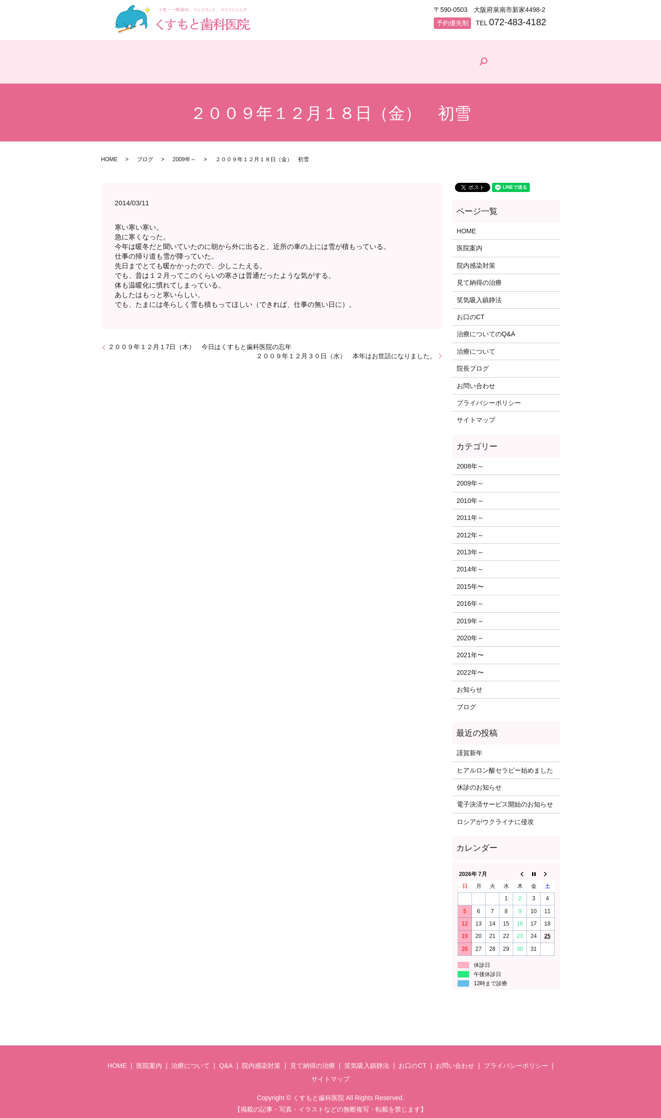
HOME (132, 71)
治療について (243, 71)
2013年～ (470, 548)
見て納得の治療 (425, 71)
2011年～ (470, 513)
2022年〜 (470, 668)
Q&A (298, 71)
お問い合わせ (476, 381)
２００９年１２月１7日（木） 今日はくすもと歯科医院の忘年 (199, 342)
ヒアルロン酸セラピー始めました (505, 766)
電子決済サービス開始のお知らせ (505, 800)
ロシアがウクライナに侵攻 (495, 817)
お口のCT (471, 312)
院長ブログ (492, 69)
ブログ (145, 155)
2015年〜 (470, 582)
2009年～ (184, 155)
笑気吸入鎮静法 (479, 295)
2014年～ (470, 565)
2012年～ (470, 531)
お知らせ (469, 685)
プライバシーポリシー (489, 398)
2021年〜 (470, 651)
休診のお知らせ (479, 783)
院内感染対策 (355, 71)
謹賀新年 (469, 749)
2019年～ (470, 617)
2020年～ (470, 634)
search (537, 60)
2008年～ (470, 462)
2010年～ (470, 496)
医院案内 (183, 71)
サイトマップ (476, 416)
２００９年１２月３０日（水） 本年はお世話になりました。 (346, 352)
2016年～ (470, 599)
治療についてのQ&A (486, 330)
